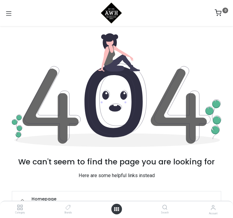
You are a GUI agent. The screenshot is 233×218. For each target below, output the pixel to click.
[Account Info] (213, 207)
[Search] (165, 207)
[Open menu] (116, 209)
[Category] (20, 207)
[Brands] (68, 207)
